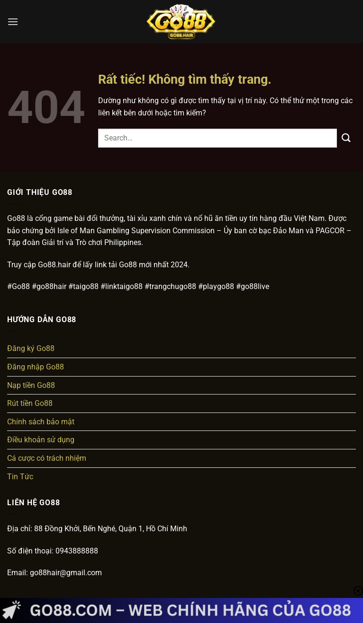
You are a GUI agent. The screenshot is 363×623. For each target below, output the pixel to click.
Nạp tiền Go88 (31, 385)
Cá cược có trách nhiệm (46, 458)
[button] (12, 21)
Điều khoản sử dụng (40, 439)
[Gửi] (346, 138)
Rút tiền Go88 (30, 403)
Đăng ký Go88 (30, 348)
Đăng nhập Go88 (35, 366)
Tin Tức (20, 476)
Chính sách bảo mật (40, 421)
